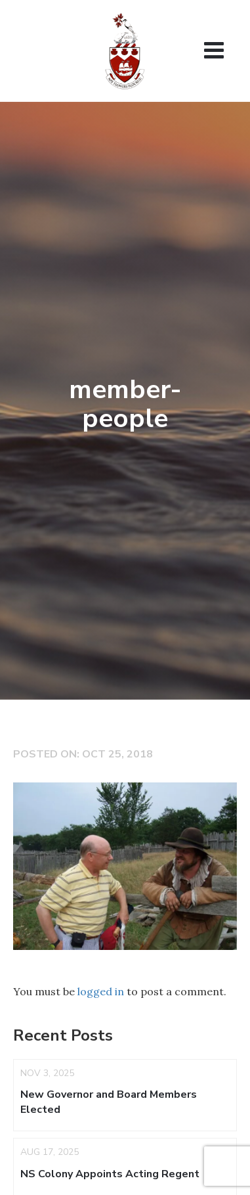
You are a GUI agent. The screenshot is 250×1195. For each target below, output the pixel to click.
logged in (100, 991)
